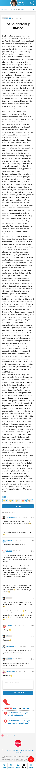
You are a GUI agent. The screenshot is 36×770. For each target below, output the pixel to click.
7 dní (20, 708)
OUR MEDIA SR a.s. (20, 756)
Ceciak (21, 3)
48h (15, 708)
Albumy (12, 9)
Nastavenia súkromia (27, 750)
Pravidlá (18, 752)
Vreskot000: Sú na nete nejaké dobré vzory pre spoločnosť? (19, 722)
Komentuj (18, 506)
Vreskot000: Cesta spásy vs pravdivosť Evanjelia (18, 714)
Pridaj (18, 693)
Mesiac (26, 708)
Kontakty (16, 750)
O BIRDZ (8, 750)
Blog (18, 9)
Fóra (22, 9)
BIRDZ (2, 735)
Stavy (6, 9)
